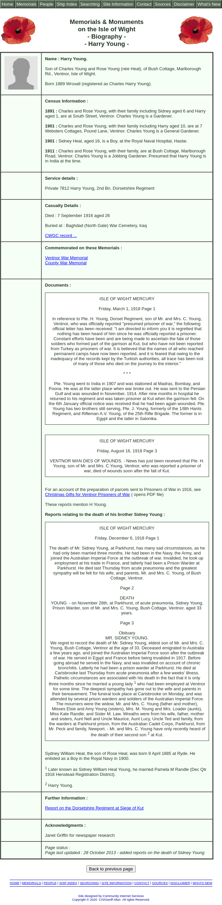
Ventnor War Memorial (66, 257)
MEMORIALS (31, 883)
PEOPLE (50, 883)
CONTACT (141, 883)
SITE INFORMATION (116, 883)
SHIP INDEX (68, 883)
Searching (90, 4)
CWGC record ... (61, 235)
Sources (163, 4)
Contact (144, 4)
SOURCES (160, 883)
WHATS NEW (202, 883)
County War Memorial (66, 262)
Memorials (27, 4)
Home (7, 4)
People (46, 4)
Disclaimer (184, 4)
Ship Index (67, 4)
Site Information (118, 4)
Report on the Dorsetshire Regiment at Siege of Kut (94, 807)
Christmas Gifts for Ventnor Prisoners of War (87, 494)
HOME (14, 883)
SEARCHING (89, 883)
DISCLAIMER (180, 883)
